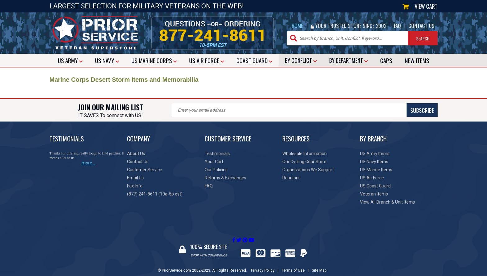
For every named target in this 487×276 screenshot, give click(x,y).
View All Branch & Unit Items (387, 202)
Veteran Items (374, 193)
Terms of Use (293, 264)
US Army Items (374, 153)
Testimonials (217, 153)
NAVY (107, 60)
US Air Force (372, 177)
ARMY (70, 60)
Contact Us (137, 161)
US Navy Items (374, 161)
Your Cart (214, 161)
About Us (136, 153)
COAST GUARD (254, 60)
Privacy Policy (263, 264)
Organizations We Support (308, 169)
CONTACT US (421, 26)
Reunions (291, 177)
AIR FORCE (206, 60)
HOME (297, 26)
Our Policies (216, 169)
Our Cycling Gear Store (304, 161)
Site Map (319, 264)
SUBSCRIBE (281, 110)
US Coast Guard (375, 185)
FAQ (397, 26)
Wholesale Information (304, 153)
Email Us (135, 177)
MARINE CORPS (154, 60)
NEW (417, 60)
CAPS (386, 60)
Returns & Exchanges (225, 177)
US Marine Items (376, 169)
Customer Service (144, 169)
